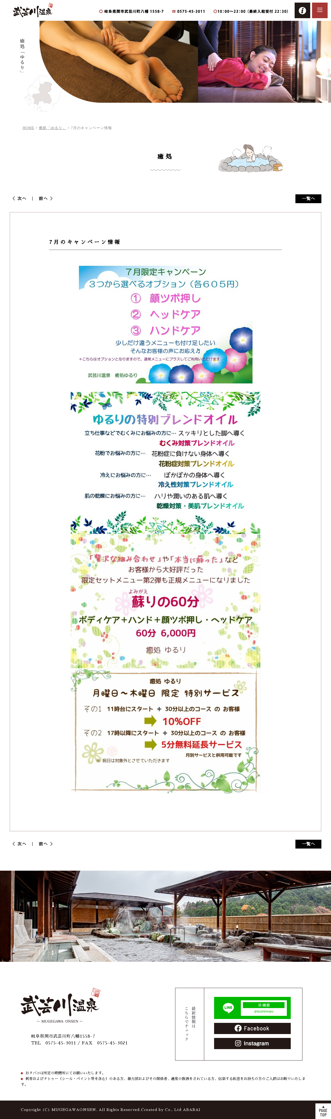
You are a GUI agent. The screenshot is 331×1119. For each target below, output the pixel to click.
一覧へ (308, 199)
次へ (24, 199)
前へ (41, 199)
